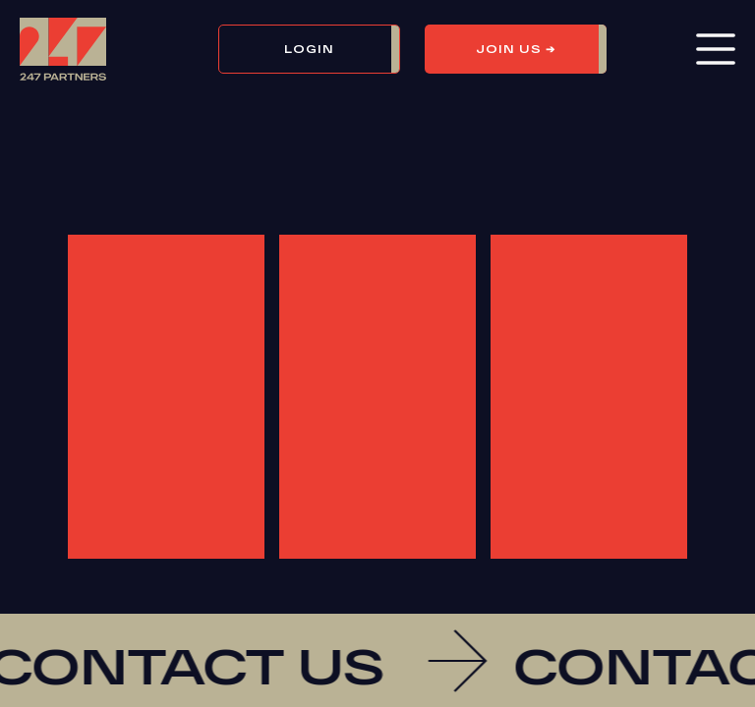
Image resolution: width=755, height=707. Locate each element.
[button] (321, 49)
